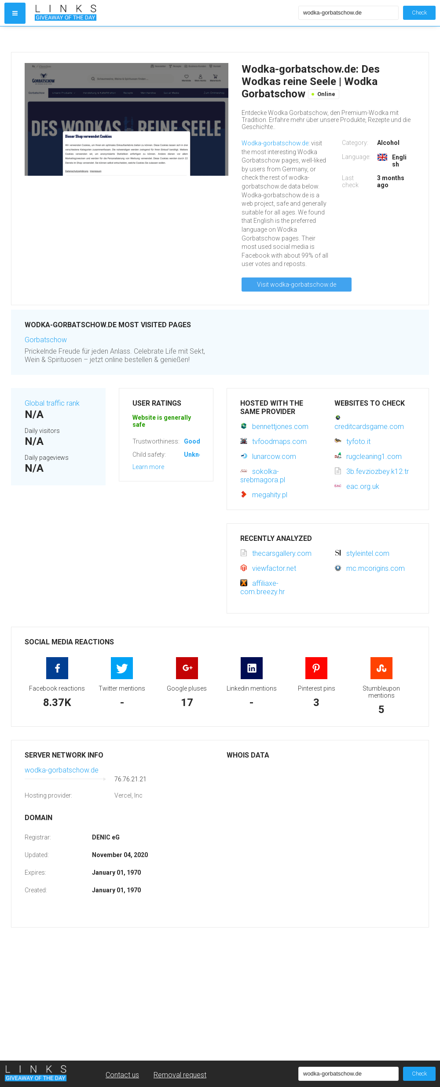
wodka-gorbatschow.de (62, 770)
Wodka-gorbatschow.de (275, 143)
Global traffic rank (52, 403)
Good (192, 441)
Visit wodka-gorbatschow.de (296, 284)
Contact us (122, 1075)
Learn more (148, 466)
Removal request (180, 1075)
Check (419, 12)
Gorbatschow (46, 340)
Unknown (197, 454)
